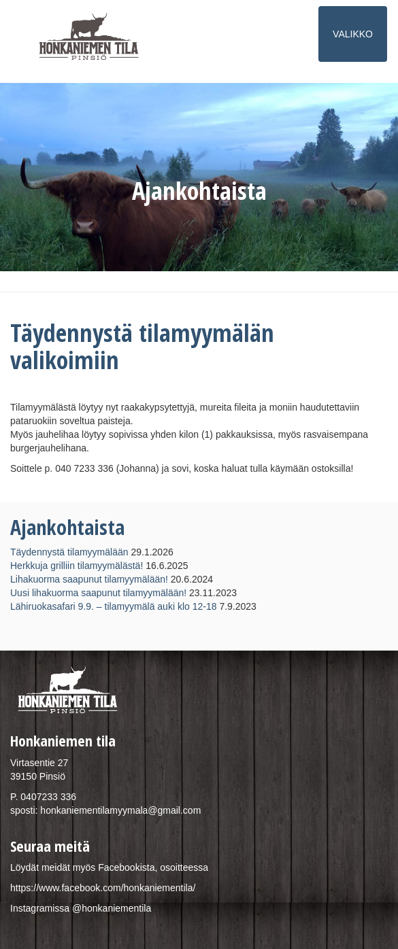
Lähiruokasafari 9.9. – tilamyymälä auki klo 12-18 (113, 606)
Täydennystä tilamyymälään (69, 552)
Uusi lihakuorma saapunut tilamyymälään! (98, 592)
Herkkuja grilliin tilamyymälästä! (76, 565)
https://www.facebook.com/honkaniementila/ (102, 887)
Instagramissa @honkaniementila (80, 908)
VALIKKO (354, 39)
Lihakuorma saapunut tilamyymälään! (89, 579)
